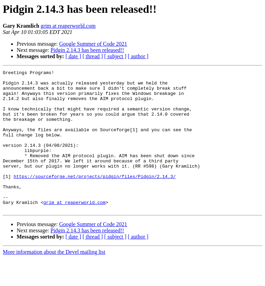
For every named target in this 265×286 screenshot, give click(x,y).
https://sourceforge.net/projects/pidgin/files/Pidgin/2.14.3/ (95, 198)
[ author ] (138, 56)
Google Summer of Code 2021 (93, 44)
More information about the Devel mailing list (54, 280)
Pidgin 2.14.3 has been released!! (87, 50)
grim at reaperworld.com (68, 26)
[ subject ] (115, 56)
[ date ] (73, 56)
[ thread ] (92, 56)
